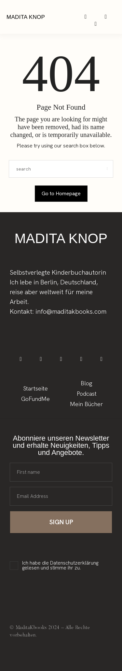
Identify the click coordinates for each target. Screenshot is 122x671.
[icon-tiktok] (61, 359)
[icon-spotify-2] (106, 17)
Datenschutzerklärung (74, 563)
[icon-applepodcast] (96, 24)
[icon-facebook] (20, 359)
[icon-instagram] (85, 17)
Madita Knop (26, 17)
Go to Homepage (61, 193)
